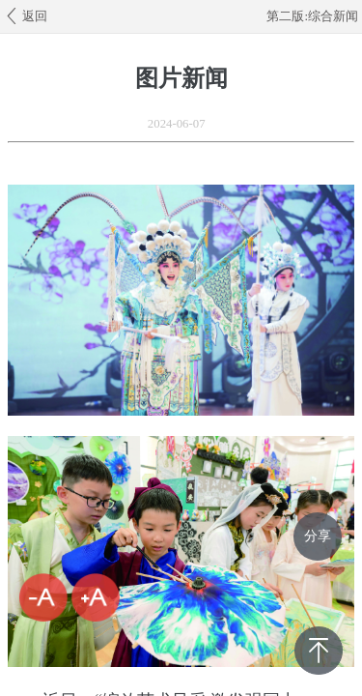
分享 (317, 536)
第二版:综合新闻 (312, 16)
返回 (25, 15)
